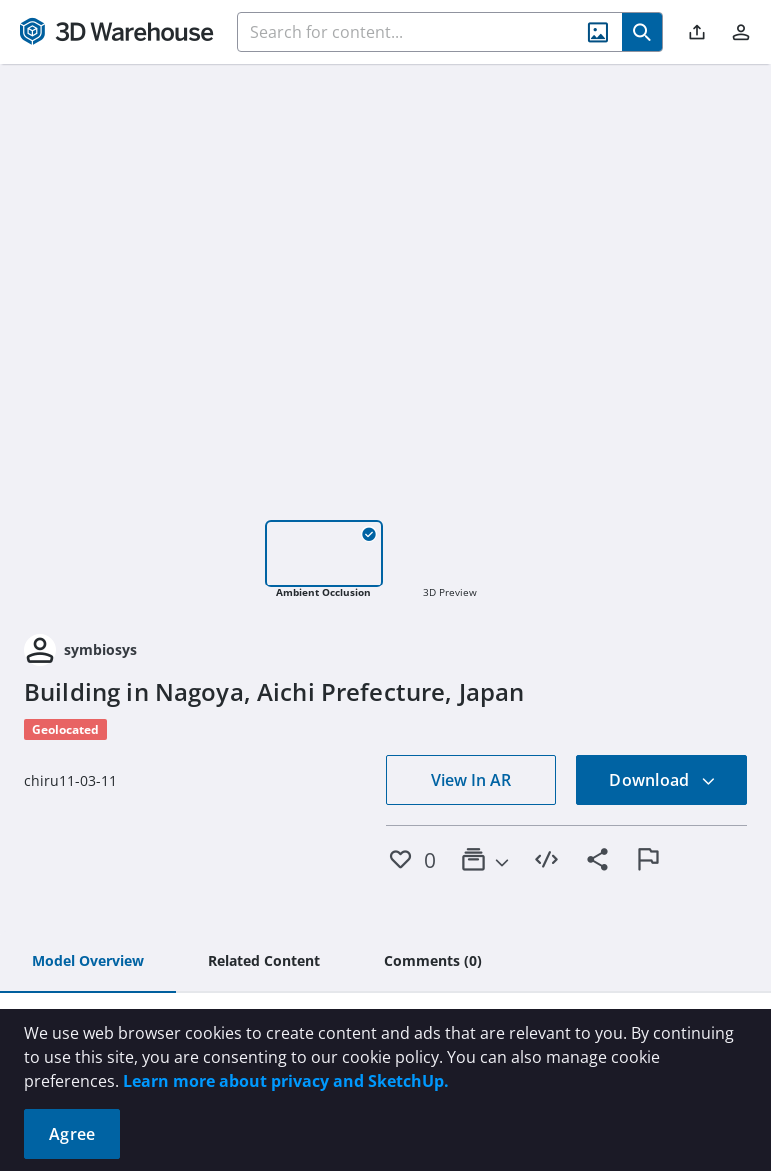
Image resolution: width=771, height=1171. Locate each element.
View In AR (471, 780)
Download (662, 780)
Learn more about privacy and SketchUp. (286, 1081)
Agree (72, 1134)
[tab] (88, 962)
